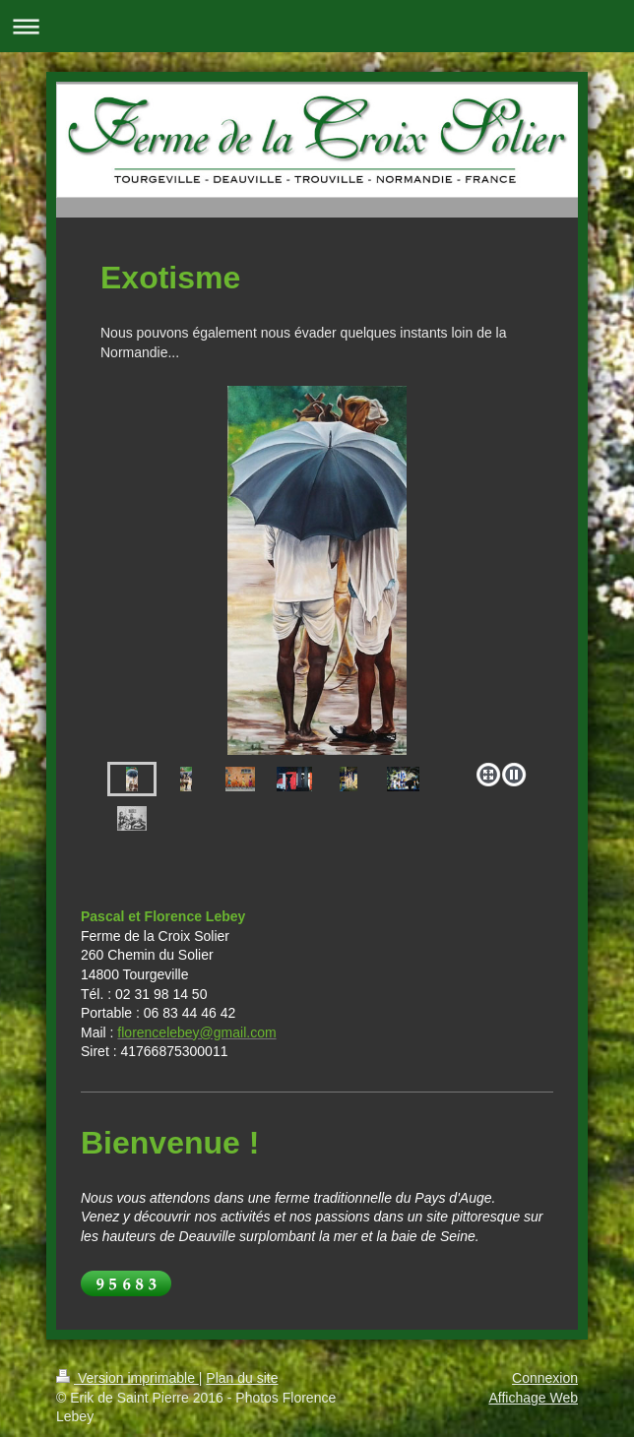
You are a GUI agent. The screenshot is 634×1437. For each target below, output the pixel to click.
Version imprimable (127, 1378)
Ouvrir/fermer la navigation (317, 26)
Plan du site (242, 1378)
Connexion (545, 1378)
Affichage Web (533, 1398)
